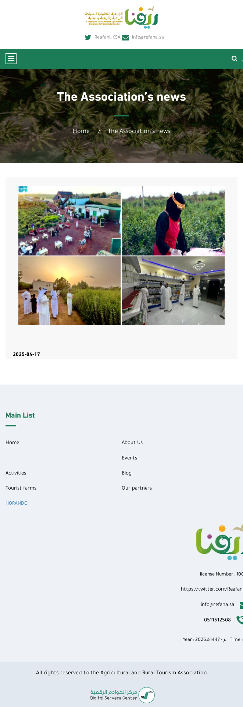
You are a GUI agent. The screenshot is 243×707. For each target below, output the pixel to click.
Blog (127, 473)
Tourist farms (21, 488)
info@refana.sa (143, 37)
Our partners (137, 488)
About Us (132, 443)
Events (129, 458)
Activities (16, 473)
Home (81, 132)
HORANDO (17, 503)
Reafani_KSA (103, 37)
